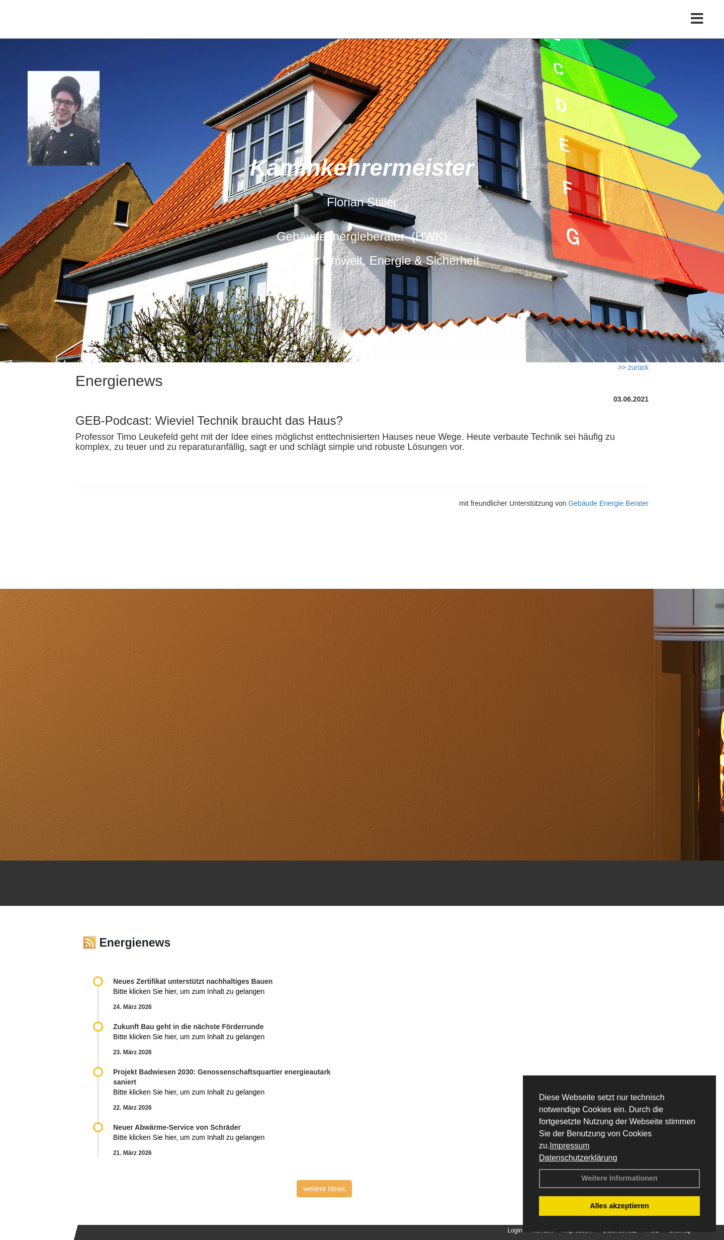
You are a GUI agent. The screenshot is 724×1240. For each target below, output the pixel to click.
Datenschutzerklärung (578, 1157)
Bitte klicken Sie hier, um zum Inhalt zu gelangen (188, 991)
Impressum (569, 1145)
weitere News (324, 1189)
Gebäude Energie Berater (608, 503)
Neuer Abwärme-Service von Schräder (177, 1127)
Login (515, 1230)
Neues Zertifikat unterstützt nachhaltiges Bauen (193, 981)
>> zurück (633, 367)
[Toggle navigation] (697, 29)
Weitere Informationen (619, 1178)
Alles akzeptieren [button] (619, 1206)
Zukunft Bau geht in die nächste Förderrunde (188, 1027)
